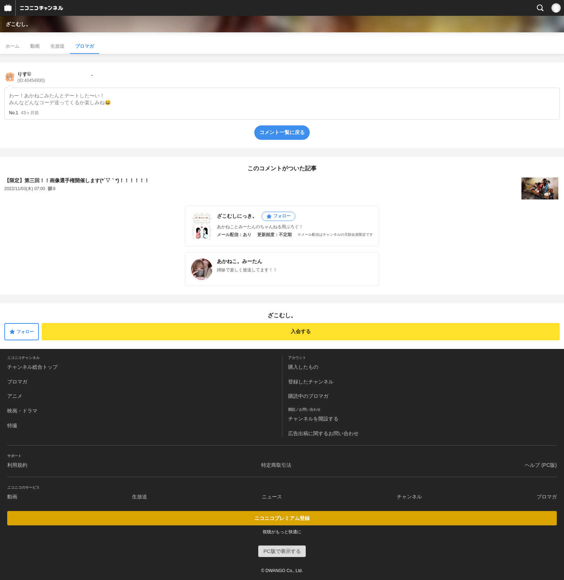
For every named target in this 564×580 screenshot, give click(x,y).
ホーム (12, 46)
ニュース (272, 497)
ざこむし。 (18, 24)
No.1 (13, 113)
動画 (35, 46)
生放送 (57, 46)
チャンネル (409, 497)
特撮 (12, 425)
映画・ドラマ (22, 411)
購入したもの (303, 367)
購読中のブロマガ (308, 396)
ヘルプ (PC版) (541, 465)
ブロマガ (84, 46)
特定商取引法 (276, 465)
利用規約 (17, 465)
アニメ (14, 396)
